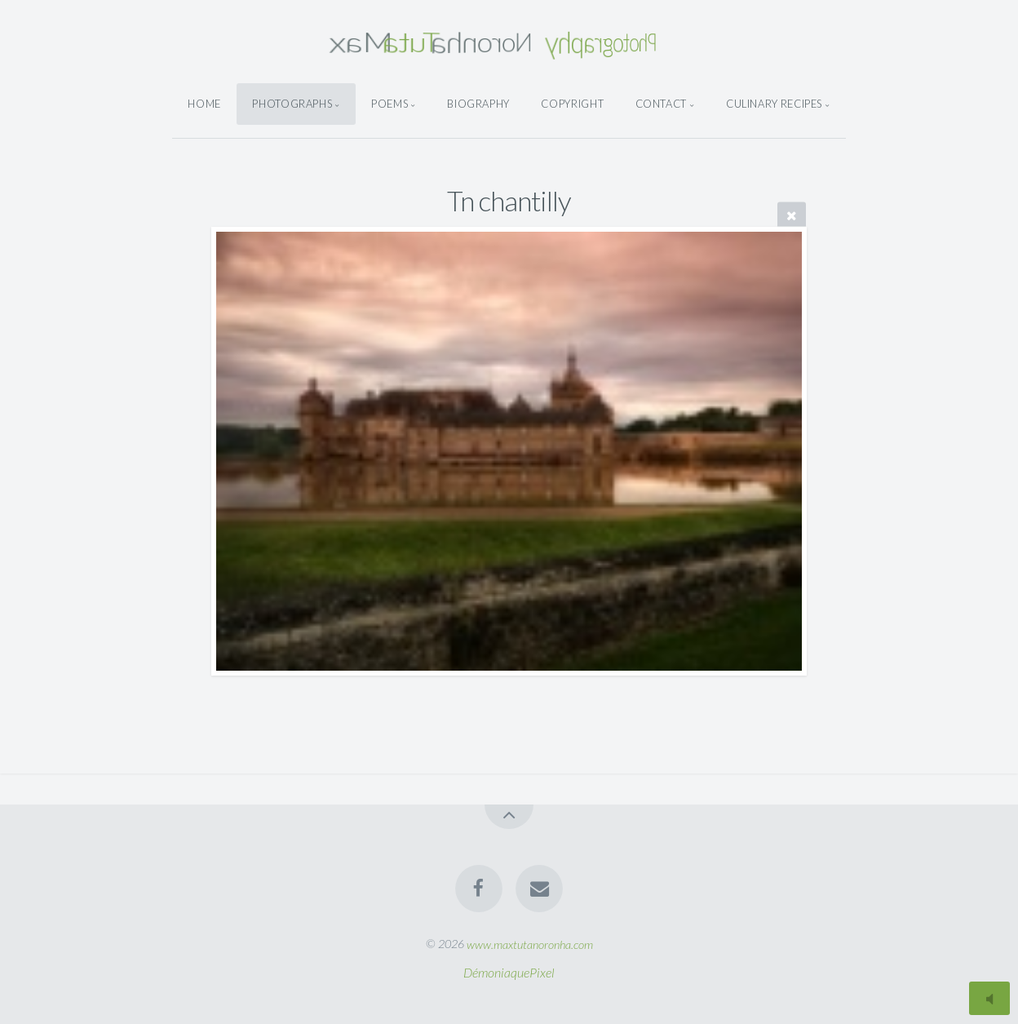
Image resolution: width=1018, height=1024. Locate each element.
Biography (478, 103)
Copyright (572, 103)
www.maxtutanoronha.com (530, 944)
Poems (389, 103)
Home (204, 103)
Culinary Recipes (774, 103)
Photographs (292, 103)
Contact (661, 103)
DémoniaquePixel (509, 972)
